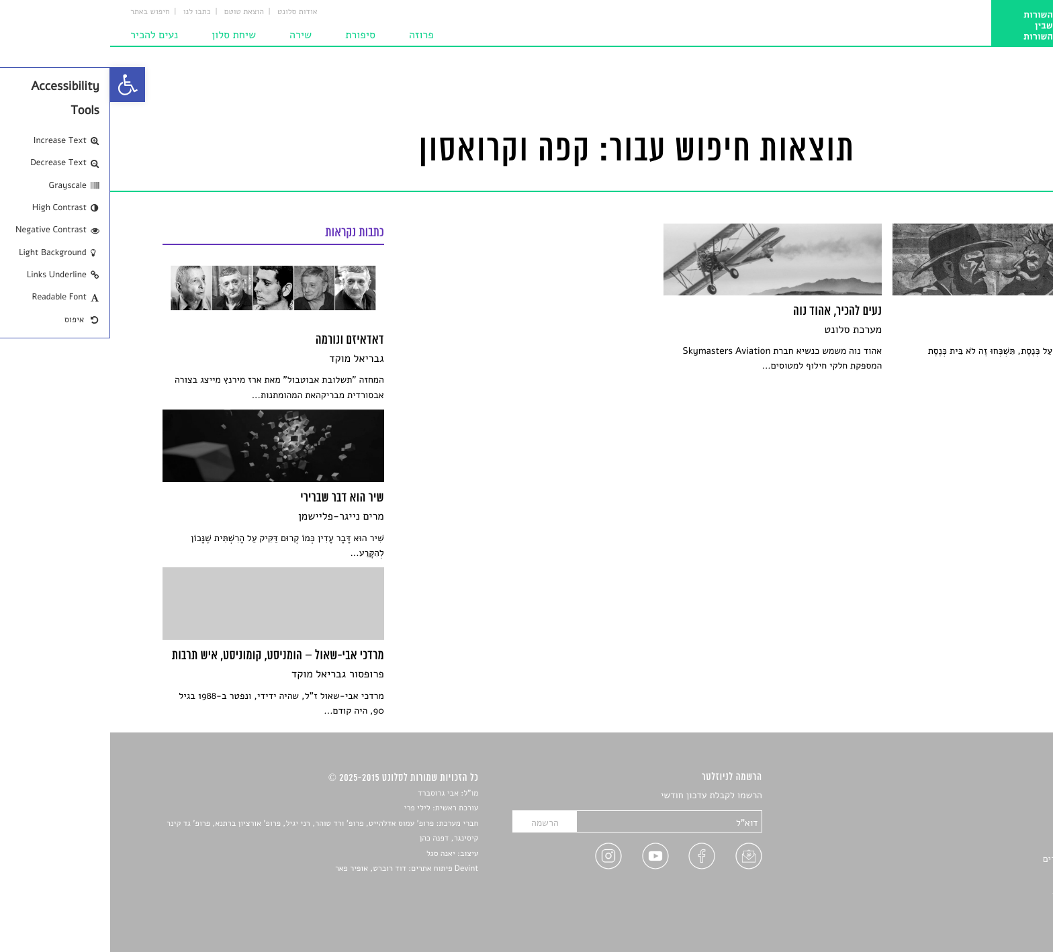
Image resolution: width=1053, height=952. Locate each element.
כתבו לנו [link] (87, 12)
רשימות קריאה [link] (973, 843)
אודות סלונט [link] (187, 12)
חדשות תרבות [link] (975, 827)
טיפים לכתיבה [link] (974, 874)
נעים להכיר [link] (44, 35)
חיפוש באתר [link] (40, 12)
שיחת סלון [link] (123, 35)
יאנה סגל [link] (330, 854)
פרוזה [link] (311, 35)
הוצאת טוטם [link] (134, 12)
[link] (17, 84)
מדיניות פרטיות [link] (971, 890)
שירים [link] (989, 812)
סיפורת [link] (250, 35)
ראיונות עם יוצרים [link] (967, 859)
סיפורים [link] (985, 796)
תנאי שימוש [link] (978, 906)
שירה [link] (190, 35)
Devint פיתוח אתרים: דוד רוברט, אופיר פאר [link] (296, 868)
